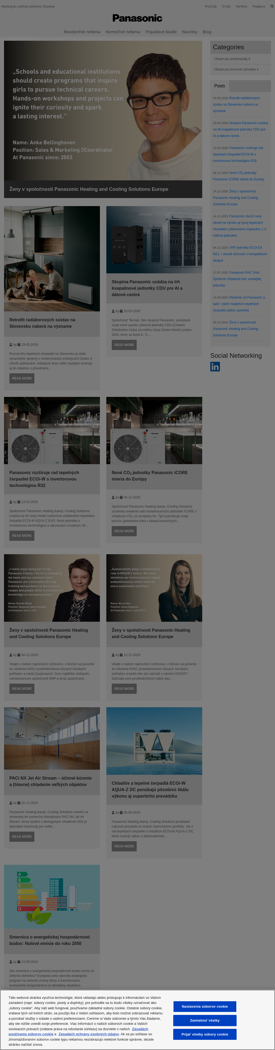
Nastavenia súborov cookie (205, 1007)
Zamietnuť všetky (205, 1020)
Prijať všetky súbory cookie (205, 1034)
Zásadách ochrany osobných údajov (89, 1034)
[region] (137, 1020)
